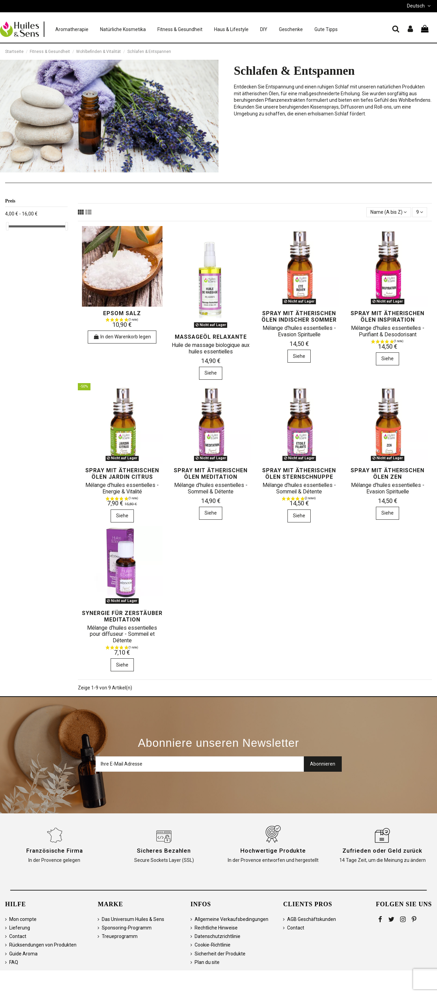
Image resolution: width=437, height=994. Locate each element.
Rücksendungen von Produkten (42, 945)
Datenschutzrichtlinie (217, 936)
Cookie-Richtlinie (212, 945)
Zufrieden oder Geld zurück (382, 850)
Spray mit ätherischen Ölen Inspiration (387, 316)
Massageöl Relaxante (211, 337)
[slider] (7, 226)
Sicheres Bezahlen (164, 850)
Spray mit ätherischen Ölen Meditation (211, 473)
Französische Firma (54, 850)
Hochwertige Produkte (273, 850)
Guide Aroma (23, 953)
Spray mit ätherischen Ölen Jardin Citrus (122, 473)
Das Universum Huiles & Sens (133, 919)
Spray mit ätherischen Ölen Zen (387, 473)
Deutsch (419, 6)
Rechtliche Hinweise (216, 927)
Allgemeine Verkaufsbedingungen (231, 919)
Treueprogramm (120, 936)
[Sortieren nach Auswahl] (388, 212)
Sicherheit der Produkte (220, 953)
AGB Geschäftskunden (311, 919)
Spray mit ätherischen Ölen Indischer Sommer (299, 316)
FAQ (13, 962)
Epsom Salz (122, 313)
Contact (17, 936)
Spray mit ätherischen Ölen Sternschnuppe (299, 473)
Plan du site (207, 962)
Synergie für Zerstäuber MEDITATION (122, 616)
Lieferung (19, 927)
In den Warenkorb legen (122, 336)
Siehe (211, 373)
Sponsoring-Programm (127, 927)
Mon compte (23, 919)
